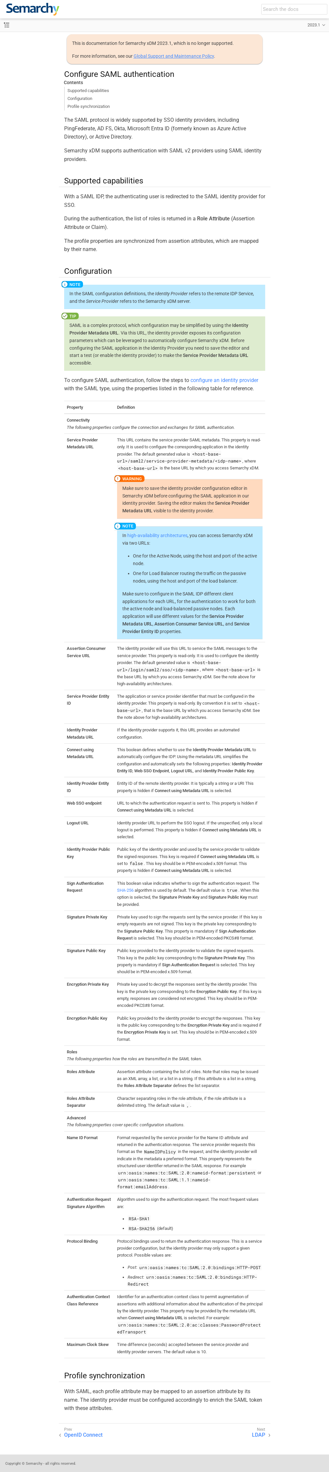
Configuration (79, 98)
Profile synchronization (88, 106)
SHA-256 (125, 890)
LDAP (258, 1435)
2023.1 (314, 24)
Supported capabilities (88, 90)
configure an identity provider (224, 380)
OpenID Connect (83, 1435)
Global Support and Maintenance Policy (174, 56)
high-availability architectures (157, 535)
